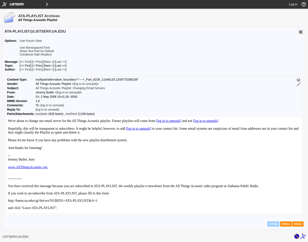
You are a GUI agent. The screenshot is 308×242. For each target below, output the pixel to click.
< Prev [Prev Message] (37, 61)
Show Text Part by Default (37, 51)
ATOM (273, 224)
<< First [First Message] (26, 61)
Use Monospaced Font (35, 47)
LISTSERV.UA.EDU (15, 236)
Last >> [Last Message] (61, 61)
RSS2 (298, 224)
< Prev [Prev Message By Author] (37, 69)
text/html (71, 114)
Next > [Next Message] (48, 61)
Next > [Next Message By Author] (48, 69)
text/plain (41, 114)
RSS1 (286, 224)
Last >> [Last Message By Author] (61, 69)
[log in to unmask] (85, 84)
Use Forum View (31, 40)
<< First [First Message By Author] (26, 69)
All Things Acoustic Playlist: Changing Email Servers (70, 88)
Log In (293, 4)
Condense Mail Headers (36, 54)
